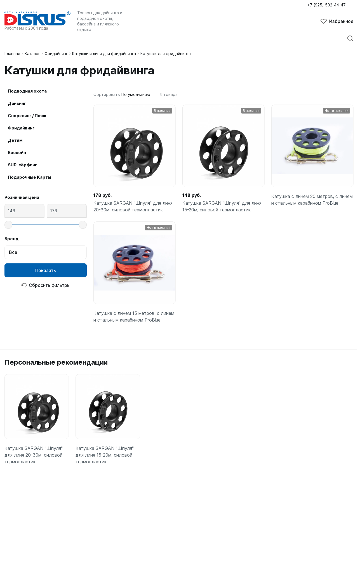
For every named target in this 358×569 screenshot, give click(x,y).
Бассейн (17, 152)
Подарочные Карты (29, 177)
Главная (12, 53)
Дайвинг (17, 103)
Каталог (32, 53)
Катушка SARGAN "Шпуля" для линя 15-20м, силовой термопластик (222, 206)
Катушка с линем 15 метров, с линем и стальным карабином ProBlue (133, 316)
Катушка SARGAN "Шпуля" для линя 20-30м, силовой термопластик (133, 206)
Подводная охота (27, 91)
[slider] (8, 225)
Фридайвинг (56, 53)
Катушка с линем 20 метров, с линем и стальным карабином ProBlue (312, 199)
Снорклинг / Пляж (27, 115)
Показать (45, 270)
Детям (15, 140)
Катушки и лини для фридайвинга (104, 53)
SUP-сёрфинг (22, 164)
